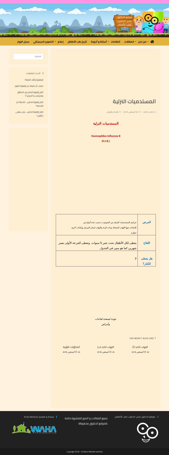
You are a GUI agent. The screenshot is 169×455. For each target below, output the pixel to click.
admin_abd (148, 112)
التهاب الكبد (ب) (105, 347)
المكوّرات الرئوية (71, 347)
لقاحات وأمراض (112, 112)
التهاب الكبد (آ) (140, 347)
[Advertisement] (106, 75)
